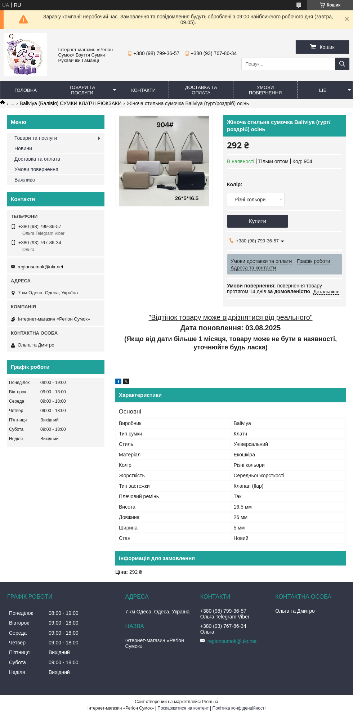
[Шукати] (342, 64)
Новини (23, 148)
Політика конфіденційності (239, 708)
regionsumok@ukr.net (40, 266)
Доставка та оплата (201, 90)
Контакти (143, 90)
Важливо (24, 180)
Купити (257, 221)
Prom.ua (210, 701)
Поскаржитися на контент (183, 708)
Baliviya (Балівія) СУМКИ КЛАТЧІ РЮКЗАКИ (71, 103)
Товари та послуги (82, 90)
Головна (25, 90)
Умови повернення (265, 90)
